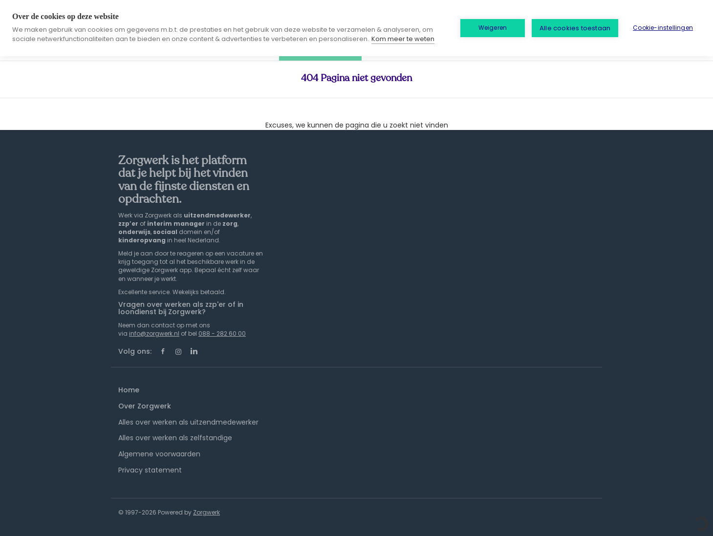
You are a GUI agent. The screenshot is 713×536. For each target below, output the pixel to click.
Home (128, 390)
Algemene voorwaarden (159, 454)
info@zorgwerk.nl (154, 333)
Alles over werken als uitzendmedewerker (188, 422)
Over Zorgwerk (144, 406)
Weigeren (492, 27)
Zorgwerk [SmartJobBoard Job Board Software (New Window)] (206, 512)
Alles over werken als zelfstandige (175, 438)
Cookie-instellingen (663, 27)
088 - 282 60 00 (222, 333)
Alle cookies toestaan (575, 28)
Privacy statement (150, 470)
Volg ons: (134, 351)
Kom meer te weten (402, 38)
